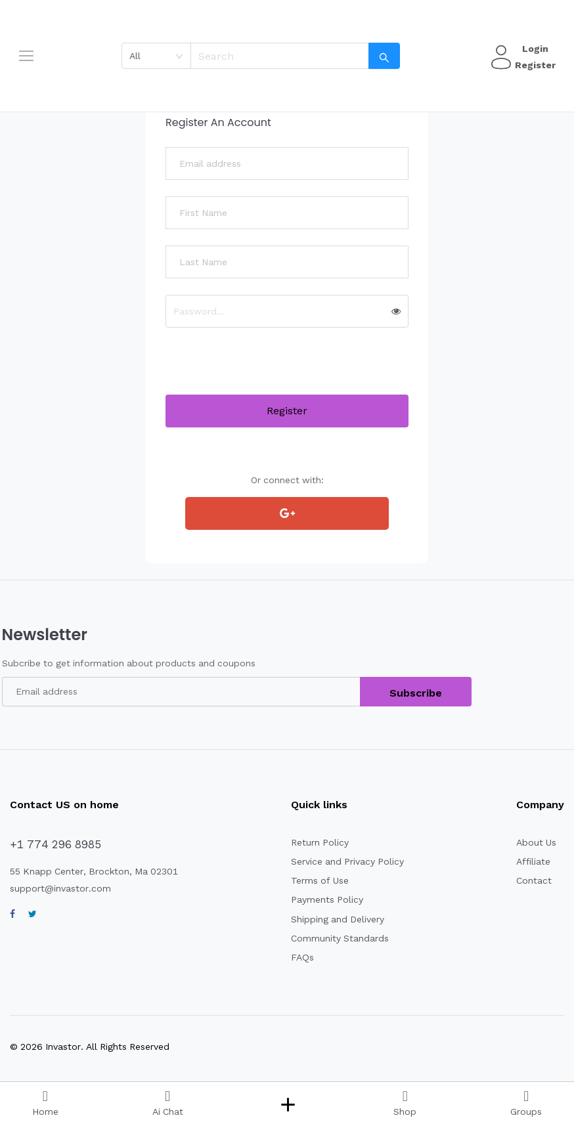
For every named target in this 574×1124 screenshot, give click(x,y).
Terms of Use (314, 880)
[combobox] (160, 56)
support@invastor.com (56, 888)
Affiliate (531, 861)
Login (533, 48)
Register (533, 65)
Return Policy (314, 842)
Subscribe (416, 693)
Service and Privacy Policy (341, 861)
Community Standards (332, 938)
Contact (532, 880)
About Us (535, 842)
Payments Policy (321, 899)
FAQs (298, 957)
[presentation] (265, 369)
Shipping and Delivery (331, 919)
